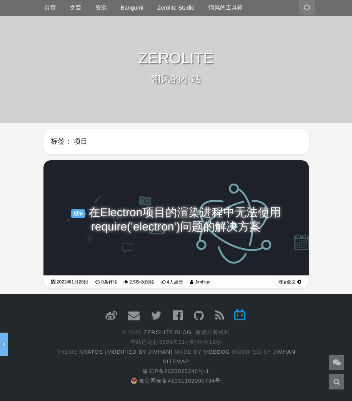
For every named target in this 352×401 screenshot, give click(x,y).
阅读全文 (289, 282)
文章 (76, 8)
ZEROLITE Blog (168, 332)
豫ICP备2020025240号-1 (176, 371)
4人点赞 (172, 282)
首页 (50, 8)
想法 (78, 213)
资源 (101, 8)
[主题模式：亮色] (307, 7)
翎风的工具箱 (225, 8)
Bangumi (132, 8)
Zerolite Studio (176, 8)
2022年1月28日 (69, 282)
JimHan (200, 282)
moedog (217, 352)
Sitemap (176, 361)
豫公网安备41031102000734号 (176, 381)
